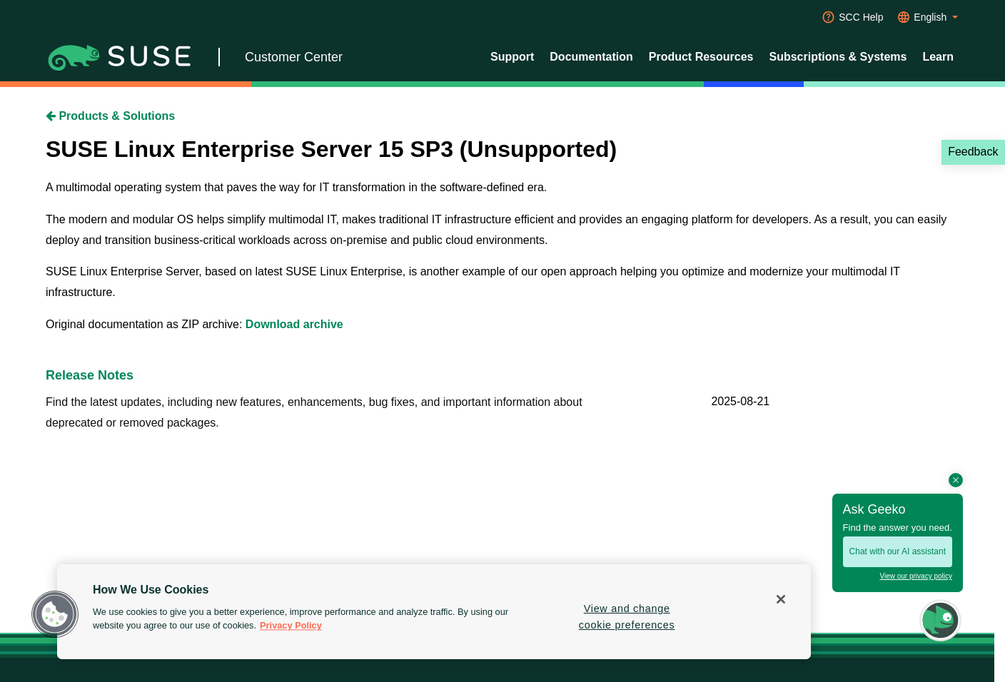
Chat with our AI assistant (897, 551)
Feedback (973, 152)
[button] (55, 614)
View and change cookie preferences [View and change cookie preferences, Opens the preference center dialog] (627, 617)
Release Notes (89, 375)
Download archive (294, 324)
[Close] (781, 599)
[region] (434, 611)
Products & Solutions (110, 116)
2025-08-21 (740, 401)
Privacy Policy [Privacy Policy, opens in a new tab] (291, 626)
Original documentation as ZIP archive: (146, 324)
